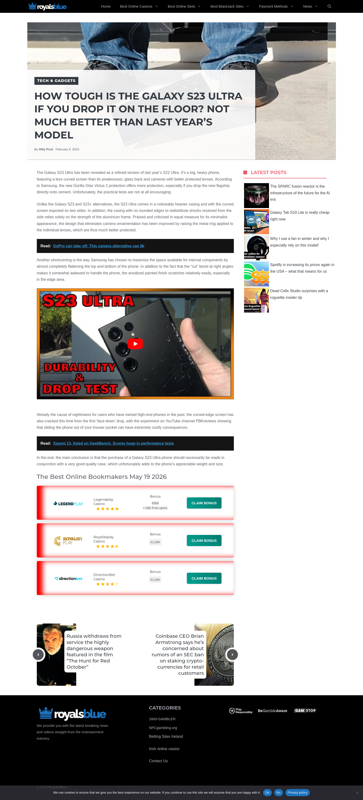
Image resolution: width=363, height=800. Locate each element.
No (279, 792)
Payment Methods (278, 6)
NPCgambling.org (163, 728)
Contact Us (158, 761)
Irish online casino (164, 749)
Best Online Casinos (141, 6)
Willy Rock (46, 149)
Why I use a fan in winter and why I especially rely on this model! (286, 247)
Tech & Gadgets (56, 80)
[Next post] (232, 655)
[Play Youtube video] (135, 343)
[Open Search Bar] (329, 6)
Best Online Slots (187, 6)
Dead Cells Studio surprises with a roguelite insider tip (286, 300)
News (313, 6)
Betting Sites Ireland (166, 736)
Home (106, 6)
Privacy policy (297, 792)
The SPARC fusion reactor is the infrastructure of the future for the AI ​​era (287, 195)
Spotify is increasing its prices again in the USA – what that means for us (289, 274)
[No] (357, 792)
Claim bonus (204, 503)
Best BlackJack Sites (232, 6)
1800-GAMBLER (162, 719)
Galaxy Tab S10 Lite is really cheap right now (287, 221)
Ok (267, 792)
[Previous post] (38, 655)
